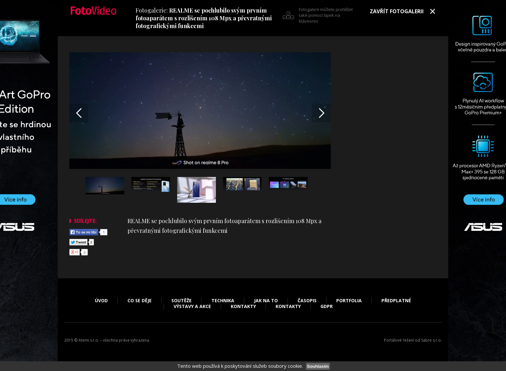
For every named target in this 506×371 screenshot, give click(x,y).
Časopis (307, 301)
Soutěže (181, 301)
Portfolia (349, 301)
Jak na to (266, 301)
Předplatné (396, 301)
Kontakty (243, 306)
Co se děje (139, 301)
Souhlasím (318, 366)
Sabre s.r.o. (431, 340)
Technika (222, 301)
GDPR (326, 306)
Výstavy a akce (192, 306)
